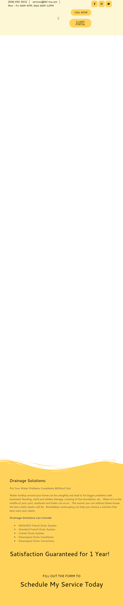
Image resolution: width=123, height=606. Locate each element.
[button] (58, 18)
